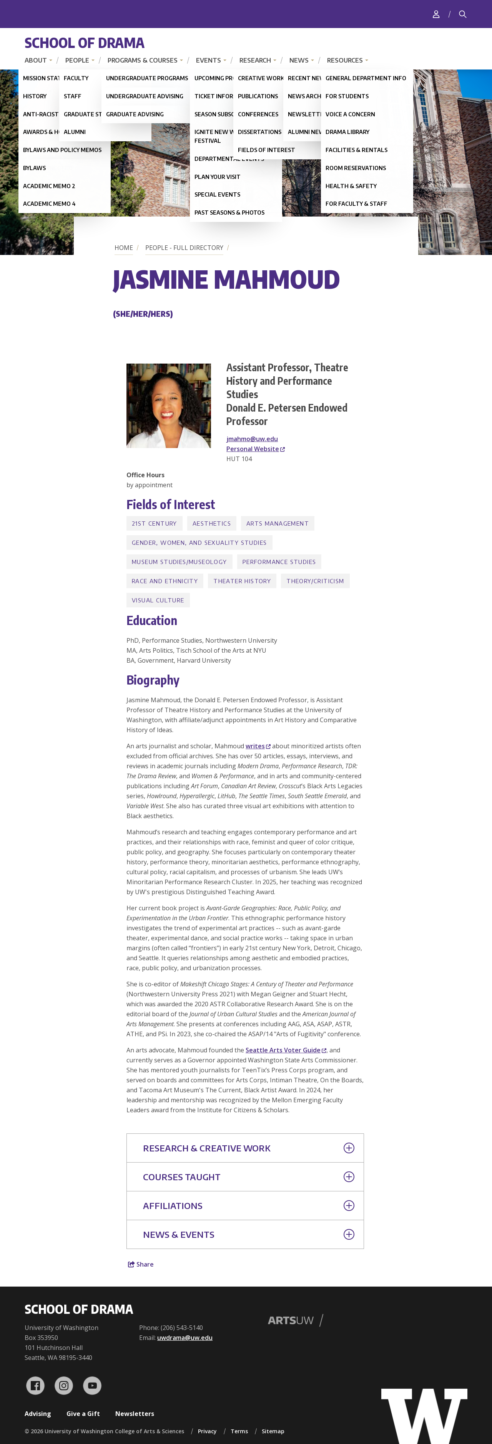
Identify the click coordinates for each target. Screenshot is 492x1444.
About (36, 60)
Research (255, 60)
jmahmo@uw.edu (252, 439)
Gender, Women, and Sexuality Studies (199, 542)
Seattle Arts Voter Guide (286, 1050)
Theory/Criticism (315, 580)
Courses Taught (248, 1176)
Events (208, 60)
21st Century (154, 523)
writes (258, 746)
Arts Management (277, 523)
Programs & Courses (143, 60)
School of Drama (85, 42)
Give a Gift (83, 1413)
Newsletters (134, 1413)
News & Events (248, 1234)
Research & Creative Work (248, 1148)
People (77, 60)
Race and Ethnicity (165, 580)
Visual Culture (158, 600)
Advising (38, 1413)
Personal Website (255, 449)
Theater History (242, 580)
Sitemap (273, 1431)
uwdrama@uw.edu (185, 1337)
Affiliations (248, 1205)
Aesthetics (212, 523)
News (299, 60)
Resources (345, 60)
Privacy (207, 1431)
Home (124, 247)
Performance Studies (279, 561)
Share (141, 1264)
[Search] (462, 14)
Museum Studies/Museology (179, 561)
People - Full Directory (184, 247)
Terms (239, 1431)
